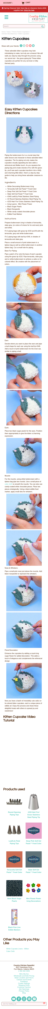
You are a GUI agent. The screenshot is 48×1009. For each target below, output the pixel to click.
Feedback (24, 981)
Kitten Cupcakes (23, 34)
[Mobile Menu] (6, 17)
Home (4, 32)
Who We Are (24, 974)
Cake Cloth (10, 951)
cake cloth (8, 484)
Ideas (9, 32)
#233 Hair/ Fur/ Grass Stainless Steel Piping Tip (33, 814)
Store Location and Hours (23, 978)
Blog (24, 993)
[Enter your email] (24, 1004)
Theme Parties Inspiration (20, 32)
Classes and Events (24, 980)
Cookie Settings (24, 983)
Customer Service (24, 987)
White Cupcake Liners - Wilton (17, 949)
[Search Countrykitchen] (24, 26)
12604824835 (24, 971)
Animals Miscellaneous (9, 34)
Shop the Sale (29, 10)
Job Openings (24, 989)
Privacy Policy (24, 991)
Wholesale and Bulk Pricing (24, 976)
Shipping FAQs (24, 985)
